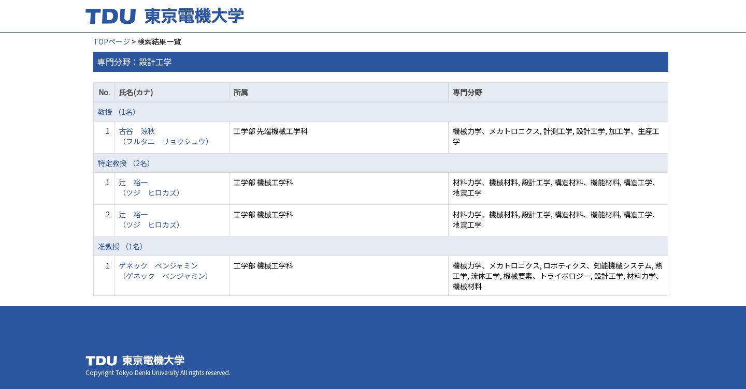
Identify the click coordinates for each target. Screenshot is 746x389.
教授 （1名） (119, 112)
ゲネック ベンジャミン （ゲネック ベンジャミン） (165, 270)
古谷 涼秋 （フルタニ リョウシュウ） (166, 136)
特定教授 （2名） (126, 163)
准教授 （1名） (122, 246)
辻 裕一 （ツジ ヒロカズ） (151, 187)
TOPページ (111, 41)
